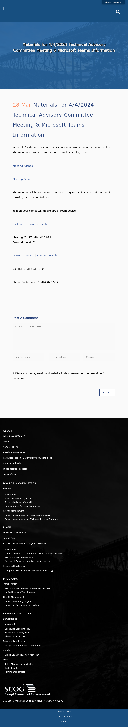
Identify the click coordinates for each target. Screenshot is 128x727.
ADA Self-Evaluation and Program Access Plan (25, 538)
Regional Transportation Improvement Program (28, 583)
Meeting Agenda (23, 160)
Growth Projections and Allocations (22, 600)
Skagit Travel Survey (15, 631)
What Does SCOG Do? (14, 430)
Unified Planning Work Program (20, 587)
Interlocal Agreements (14, 447)
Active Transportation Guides (19, 659)
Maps (5, 654)
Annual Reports (10, 441)
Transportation (10, 488)
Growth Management (13, 505)
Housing (7, 645)
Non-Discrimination (12, 458)
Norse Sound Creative (112, 723)
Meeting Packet (22, 173)
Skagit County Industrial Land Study (23, 640)
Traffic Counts (11, 662)
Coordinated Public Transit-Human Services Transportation (33, 548)
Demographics (10, 613)
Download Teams (23, 249)
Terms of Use (9, 469)
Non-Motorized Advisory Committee (22, 500)
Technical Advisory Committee (19, 497)
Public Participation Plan (14, 527)
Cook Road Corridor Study (17, 623)
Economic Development (14, 560)
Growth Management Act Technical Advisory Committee (32, 513)
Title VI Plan (9, 533)
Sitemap (64, 716)
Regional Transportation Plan (19, 552)
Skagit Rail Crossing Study (18, 627)
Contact (7, 436)
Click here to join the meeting (31, 218)
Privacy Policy (65, 706)
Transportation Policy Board (18, 493)
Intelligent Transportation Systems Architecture (28, 555)
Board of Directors (12, 483)
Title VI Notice (64, 711)
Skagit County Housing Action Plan (22, 649)
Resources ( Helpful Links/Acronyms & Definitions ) (28, 452)
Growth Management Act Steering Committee (27, 510)
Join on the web (47, 249)
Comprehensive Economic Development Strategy (29, 565)
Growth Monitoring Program (18, 596)
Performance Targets (15, 666)
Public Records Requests (15, 463)
